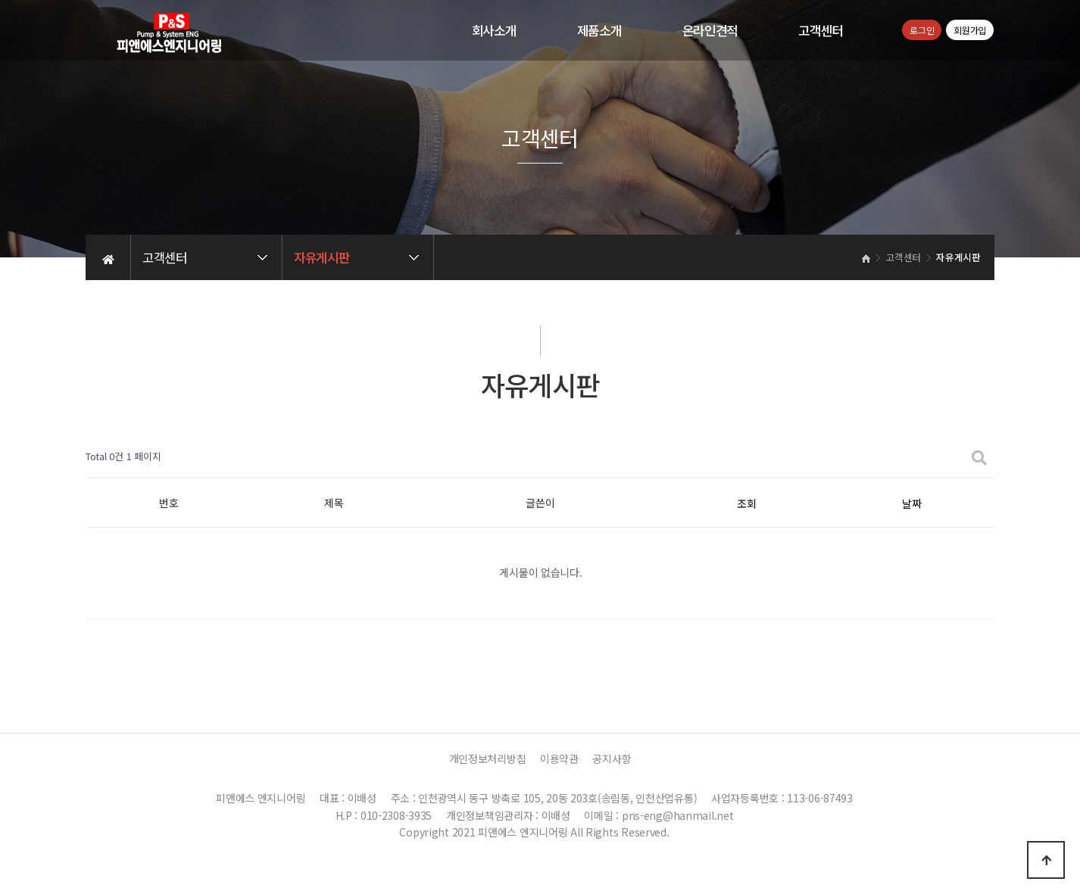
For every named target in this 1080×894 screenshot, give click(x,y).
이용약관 (559, 758)
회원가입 (970, 29)
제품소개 (599, 30)
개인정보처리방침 (487, 758)
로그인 (922, 29)
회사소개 (494, 30)
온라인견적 (710, 30)
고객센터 (820, 30)
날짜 (911, 503)
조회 (746, 503)
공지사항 (611, 758)
